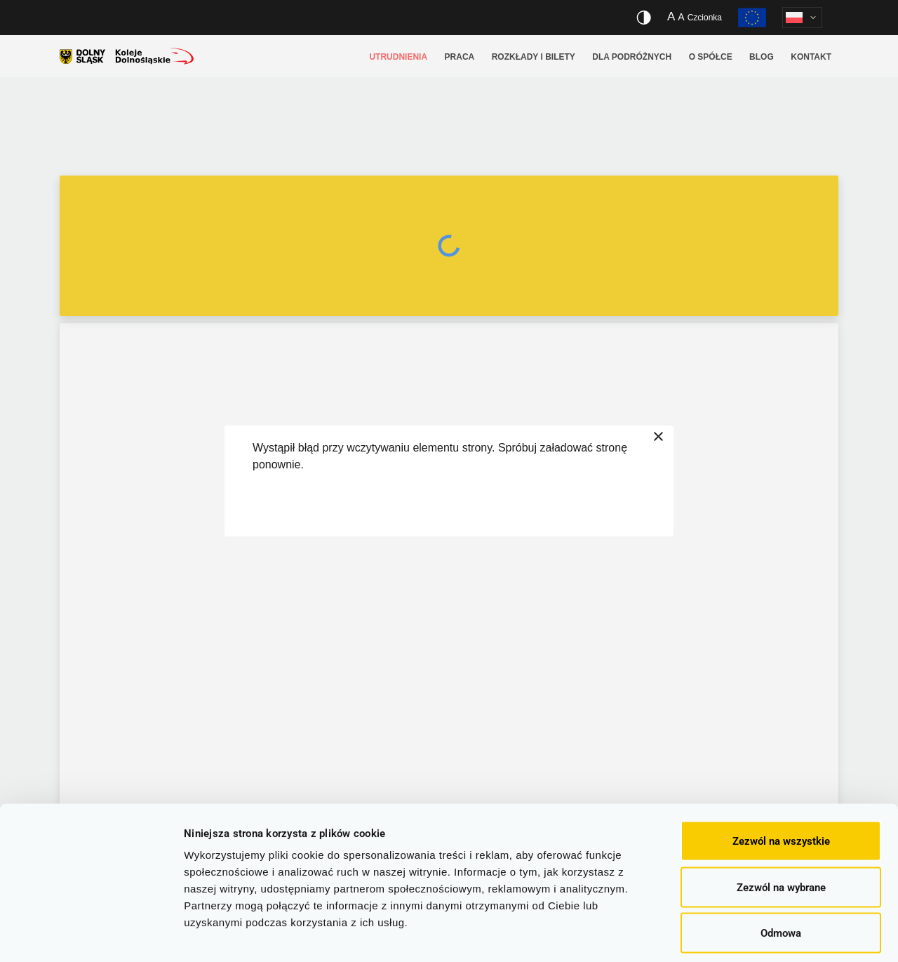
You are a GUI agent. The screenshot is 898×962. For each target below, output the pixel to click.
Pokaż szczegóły (747, 934)
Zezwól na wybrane (781, 824)
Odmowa (780, 870)
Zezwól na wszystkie (781, 778)
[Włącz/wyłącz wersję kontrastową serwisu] (643, 18)
